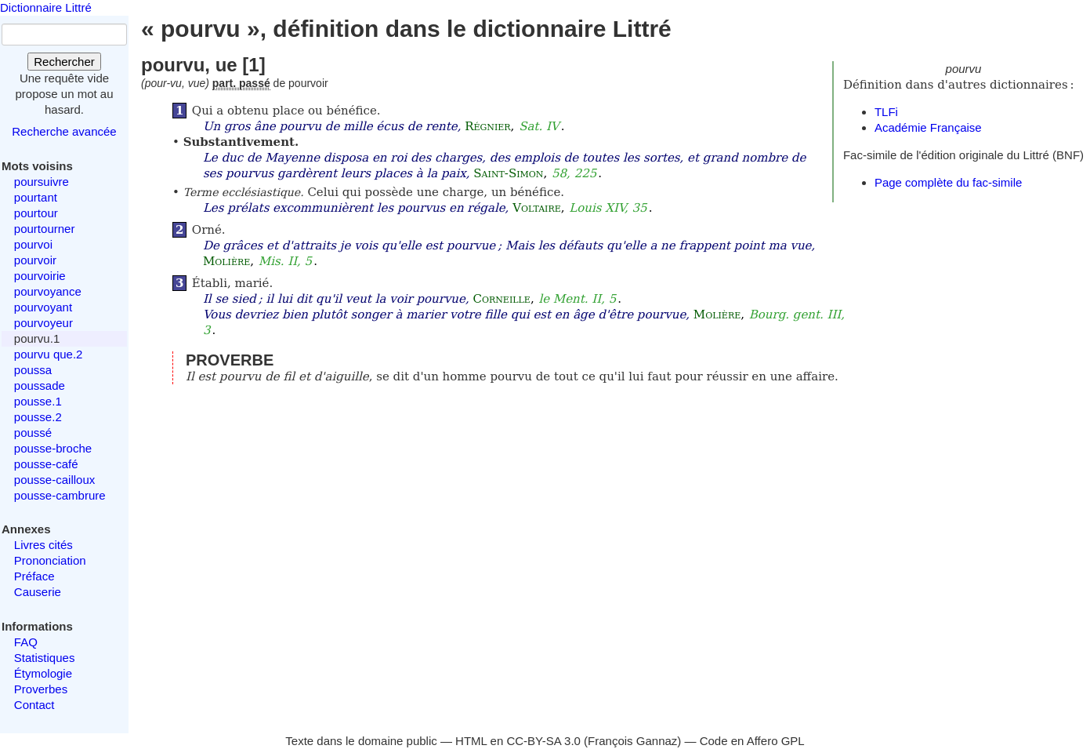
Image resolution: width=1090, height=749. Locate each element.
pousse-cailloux (54, 479)
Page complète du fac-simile (948, 182)
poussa (33, 369)
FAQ (26, 642)
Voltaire (536, 208)
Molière (226, 261)
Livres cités (43, 544)
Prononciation (50, 560)
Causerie (37, 591)
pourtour (36, 213)
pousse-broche (53, 448)
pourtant (35, 197)
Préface (34, 576)
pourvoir (35, 260)
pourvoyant (43, 307)
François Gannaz (632, 740)
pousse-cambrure (60, 495)
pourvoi (33, 244)
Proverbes (40, 689)
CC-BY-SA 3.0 (543, 740)
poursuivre (41, 181)
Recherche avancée (64, 131)
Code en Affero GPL (752, 740)
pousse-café (46, 464)
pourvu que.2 (48, 354)
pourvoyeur (43, 322)
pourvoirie (40, 275)
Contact (34, 704)
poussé (33, 432)
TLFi (886, 111)
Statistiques (44, 657)
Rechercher (64, 61)
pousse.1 (38, 401)
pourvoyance (47, 291)
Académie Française (928, 127)
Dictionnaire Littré (46, 7)
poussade (39, 385)
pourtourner (44, 228)
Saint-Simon (508, 173)
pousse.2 (38, 417)
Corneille (501, 299)
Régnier (487, 126)
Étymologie (43, 673)
